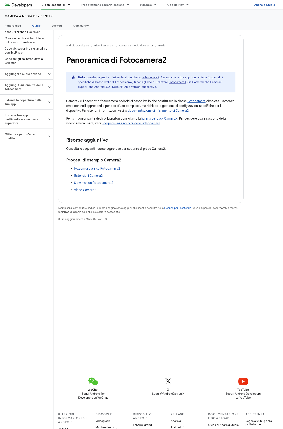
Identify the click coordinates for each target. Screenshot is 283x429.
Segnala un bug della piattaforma (259, 422)
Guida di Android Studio (223, 425)
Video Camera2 (85, 190)
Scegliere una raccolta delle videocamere (131, 123)
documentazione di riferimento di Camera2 (158, 111)
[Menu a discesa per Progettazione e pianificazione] (129, 5)
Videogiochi (103, 421)
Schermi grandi (142, 425)
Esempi (57, 25)
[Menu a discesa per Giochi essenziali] (70, 5)
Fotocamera (196, 101)
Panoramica (13, 25)
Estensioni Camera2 (88, 176)
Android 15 (177, 421)
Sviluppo (146, 5)
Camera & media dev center (29, 16)
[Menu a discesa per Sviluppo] (157, 5)
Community (81, 25)
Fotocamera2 (150, 77)
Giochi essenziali (104, 45)
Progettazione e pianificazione (102, 5)
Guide (161, 45)
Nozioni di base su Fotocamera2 (97, 169)
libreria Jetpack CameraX (159, 119)
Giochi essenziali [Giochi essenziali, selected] (53, 5)
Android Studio (264, 5)
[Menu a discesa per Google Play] (189, 5)
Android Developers (77, 45)
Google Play (175, 5)
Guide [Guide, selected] (36, 25)
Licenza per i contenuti (177, 208)
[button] (23, 74)
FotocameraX (177, 82)
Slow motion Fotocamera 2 (93, 183)
